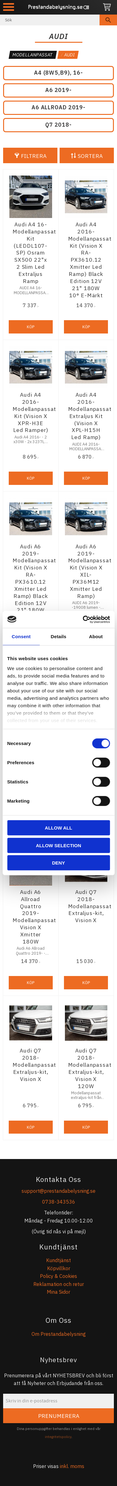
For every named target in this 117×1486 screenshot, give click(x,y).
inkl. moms (72, 1466)
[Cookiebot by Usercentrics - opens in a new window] (83, 619)
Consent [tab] (21, 636)
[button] (8, 7)
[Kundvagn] (107, 7)
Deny (58, 862)
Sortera (90, 155)
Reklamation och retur (58, 1284)
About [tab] (96, 636)
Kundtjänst (58, 1260)
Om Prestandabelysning (59, 1334)
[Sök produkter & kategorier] (50, 20)
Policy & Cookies (58, 1276)
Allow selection (58, 845)
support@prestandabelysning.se (58, 1191)
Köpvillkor (58, 1268)
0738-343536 (58, 1202)
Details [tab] (58, 636)
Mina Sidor (58, 1292)
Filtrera (33, 155)
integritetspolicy (58, 1437)
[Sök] (108, 20)
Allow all (58, 827)
